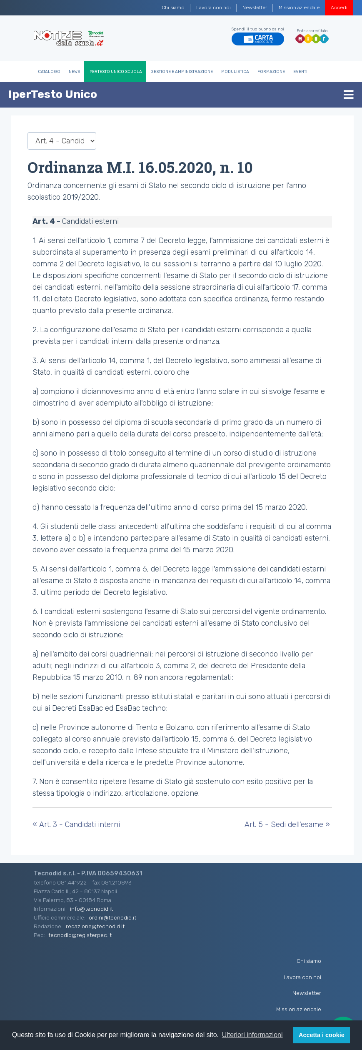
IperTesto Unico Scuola (115, 71)
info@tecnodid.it (91, 908)
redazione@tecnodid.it (95, 926)
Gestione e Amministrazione (181, 71)
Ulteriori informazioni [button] (252, 1034)
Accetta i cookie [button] (322, 1035)
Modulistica (235, 71)
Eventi (300, 71)
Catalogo (49, 71)
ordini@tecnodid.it (112, 917)
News (74, 71)
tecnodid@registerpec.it (80, 935)
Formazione (271, 71)
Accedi (339, 7)
